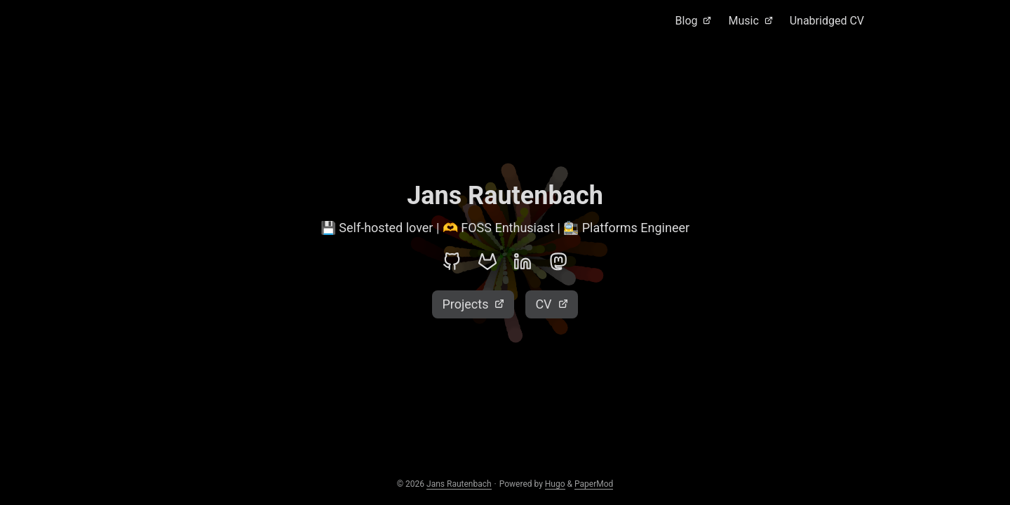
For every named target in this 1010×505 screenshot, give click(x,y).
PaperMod (593, 484)
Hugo (555, 484)
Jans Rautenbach (459, 484)
